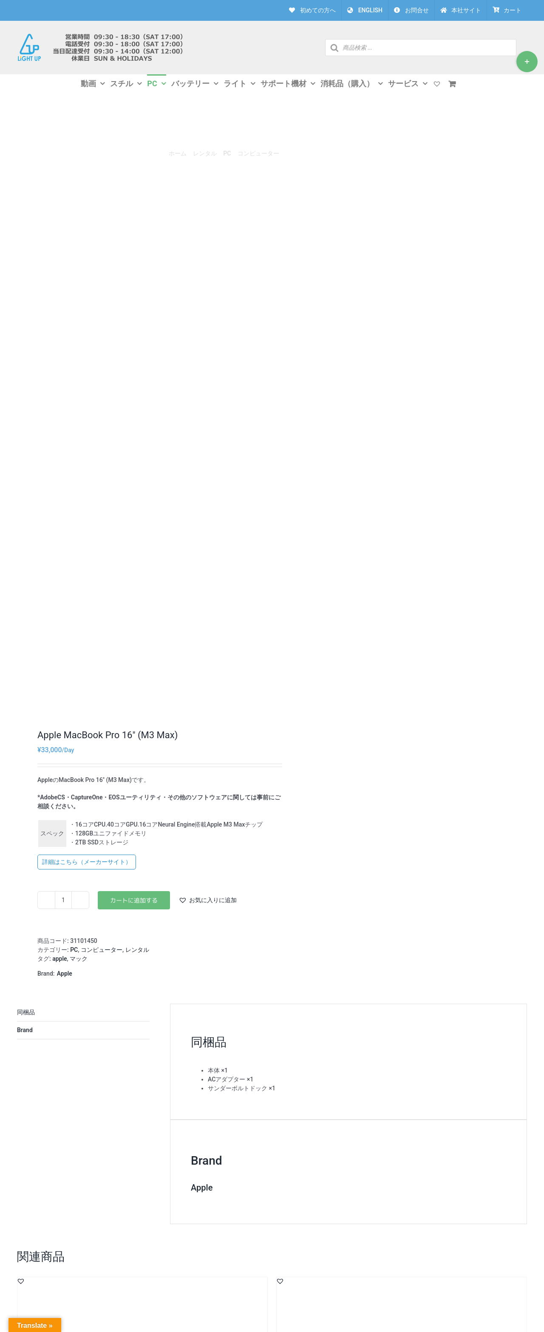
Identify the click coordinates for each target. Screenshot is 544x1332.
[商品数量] (63, 900)
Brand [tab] (25, 1030)
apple (59, 958)
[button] (207, 900)
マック (79, 958)
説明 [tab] (83, 1013)
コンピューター (101, 949)
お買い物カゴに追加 (134, 900)
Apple (64, 973)
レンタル (137, 949)
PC (74, 949)
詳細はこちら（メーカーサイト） (86, 861)
